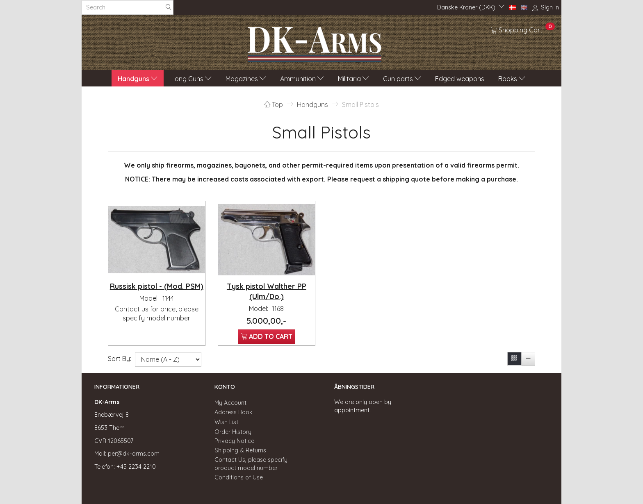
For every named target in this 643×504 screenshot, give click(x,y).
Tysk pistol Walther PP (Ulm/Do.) (266, 291)
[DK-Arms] (314, 42)
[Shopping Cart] (522, 29)
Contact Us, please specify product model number (250, 464)
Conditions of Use (238, 477)
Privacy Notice (234, 441)
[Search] (168, 7)
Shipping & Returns (240, 450)
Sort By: (119, 358)
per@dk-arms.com (134, 453)
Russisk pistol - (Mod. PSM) (156, 286)
